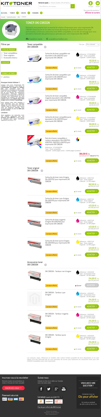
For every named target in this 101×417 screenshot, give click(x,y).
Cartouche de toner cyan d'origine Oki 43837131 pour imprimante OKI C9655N (57, 200)
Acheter (91, 67)
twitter (49, 389)
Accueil (4, 13)
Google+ (56, 389)
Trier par (81, 44)
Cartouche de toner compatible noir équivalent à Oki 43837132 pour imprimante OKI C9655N (57, 55)
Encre (23, 13)
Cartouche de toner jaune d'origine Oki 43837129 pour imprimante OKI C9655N (57, 243)
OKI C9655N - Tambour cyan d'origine (55, 293)
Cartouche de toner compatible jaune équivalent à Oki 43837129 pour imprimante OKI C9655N (58, 119)
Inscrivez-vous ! (12, 388)
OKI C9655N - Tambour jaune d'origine (55, 336)
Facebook (41, 389)
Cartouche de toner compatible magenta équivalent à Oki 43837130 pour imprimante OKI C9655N (57, 98)
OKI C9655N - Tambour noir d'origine (58, 271)
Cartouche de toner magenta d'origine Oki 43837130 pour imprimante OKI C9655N (55, 221)
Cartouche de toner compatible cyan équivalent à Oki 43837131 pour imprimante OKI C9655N (58, 77)
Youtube (64, 389)
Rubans (35, 13)
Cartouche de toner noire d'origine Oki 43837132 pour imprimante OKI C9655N (57, 179)
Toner (12, 13)
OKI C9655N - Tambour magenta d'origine (56, 315)
